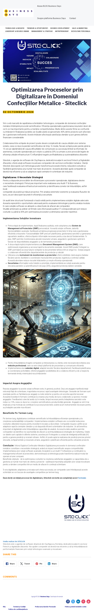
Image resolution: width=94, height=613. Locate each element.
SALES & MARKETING (80, 28)
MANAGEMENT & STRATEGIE (42, 31)
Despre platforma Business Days (51, 18)
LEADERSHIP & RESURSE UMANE (17, 31)
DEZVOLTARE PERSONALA (80, 31)
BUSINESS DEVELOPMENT (60, 28)
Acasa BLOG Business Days (49, 6)
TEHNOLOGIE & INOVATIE (14, 28)
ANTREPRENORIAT (62, 31)
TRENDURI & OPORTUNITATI (37, 28)
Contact (72, 18)
